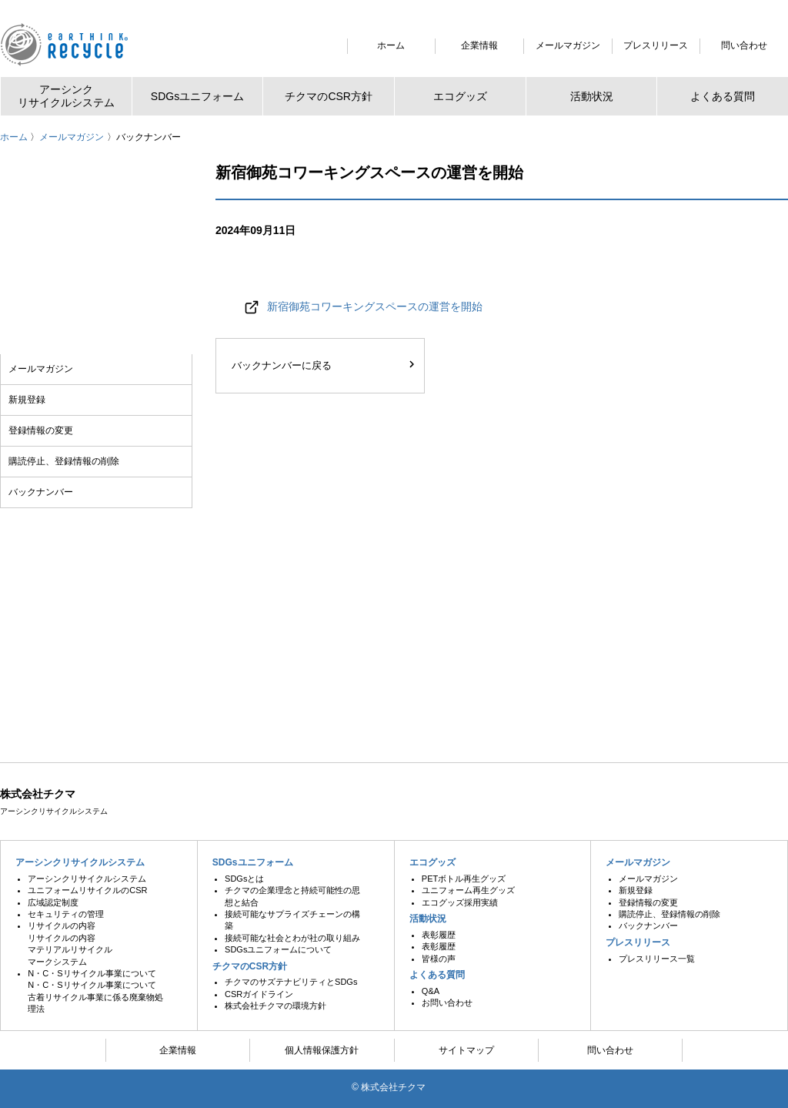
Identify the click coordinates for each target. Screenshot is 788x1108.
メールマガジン (71, 137)
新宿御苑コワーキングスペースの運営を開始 (374, 306)
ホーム (14, 137)
